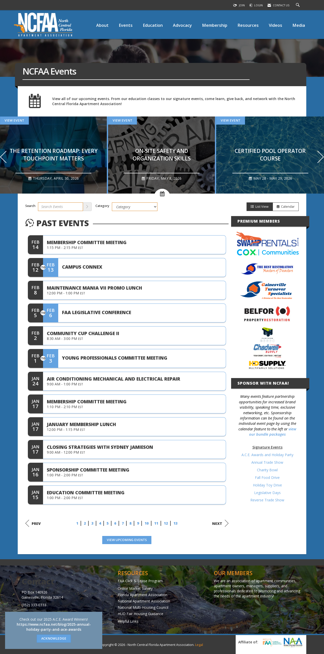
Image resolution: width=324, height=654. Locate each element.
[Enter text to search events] (60, 206)
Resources (248, 25)
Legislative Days (267, 492)
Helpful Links (128, 621)
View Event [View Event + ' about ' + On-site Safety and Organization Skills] (122, 120)
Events (126, 25)
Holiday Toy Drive (267, 485)
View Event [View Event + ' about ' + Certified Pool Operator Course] (230, 120)
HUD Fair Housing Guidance (140, 613)
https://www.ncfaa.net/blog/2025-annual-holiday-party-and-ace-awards (54, 627)
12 (166, 523)
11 (156, 523)
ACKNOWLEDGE (53, 638)
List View (260, 206)
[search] (87, 206)
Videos (275, 25)
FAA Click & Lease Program (140, 580)
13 (175, 523)
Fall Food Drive (267, 477)
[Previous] (3, 157)
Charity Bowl (267, 470)
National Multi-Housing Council (143, 607)
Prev (33, 523)
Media (298, 25)
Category (102, 206)
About (102, 25)
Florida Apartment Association (142, 594)
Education (153, 25)
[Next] (320, 157)
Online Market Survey (135, 588)
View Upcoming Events (127, 540)
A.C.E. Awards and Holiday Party (267, 454)
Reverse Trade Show (267, 500)
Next (220, 523)
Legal (199, 645)
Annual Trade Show (267, 462)
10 (147, 523)
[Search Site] (298, 5)
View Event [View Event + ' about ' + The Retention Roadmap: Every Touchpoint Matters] (14, 120)
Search (30, 206)
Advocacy (182, 25)
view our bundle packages (272, 431)
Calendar (286, 206)
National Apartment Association (144, 601)
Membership (214, 25)
